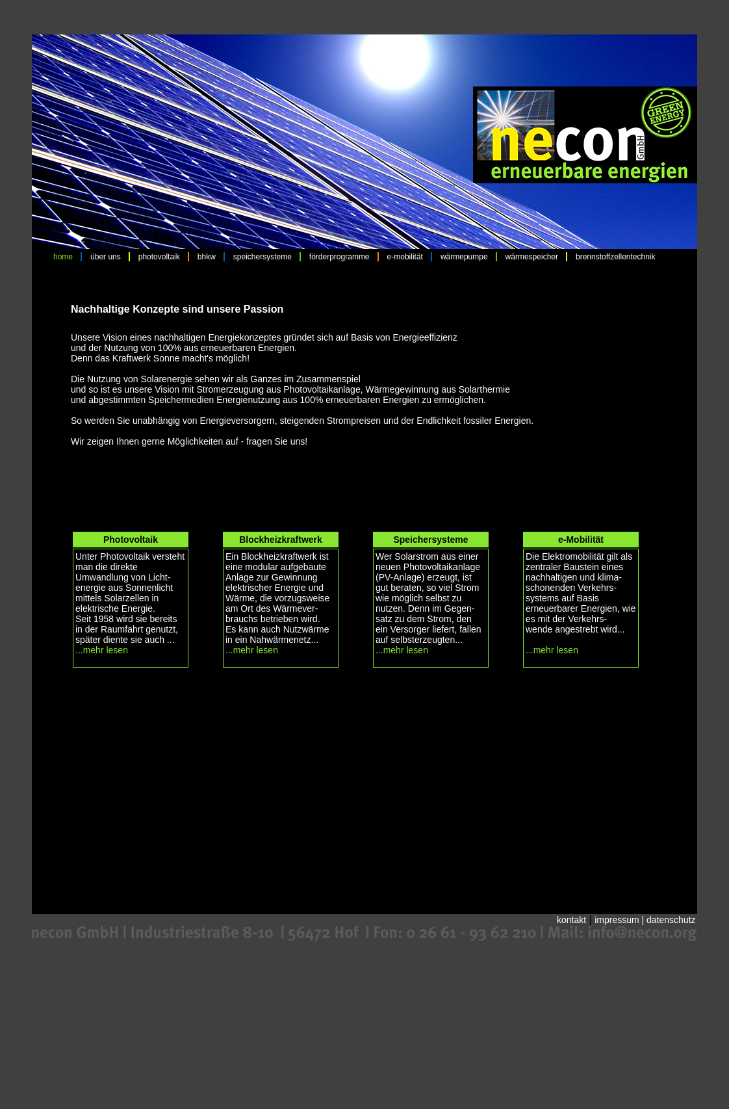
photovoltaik (159, 256)
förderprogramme (339, 256)
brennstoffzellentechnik (616, 256)
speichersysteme (262, 256)
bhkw (207, 256)
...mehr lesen (101, 650)
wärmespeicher (531, 256)
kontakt (571, 920)
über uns (105, 256)
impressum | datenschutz (645, 920)
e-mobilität (405, 256)
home (63, 256)
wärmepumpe (464, 256)
